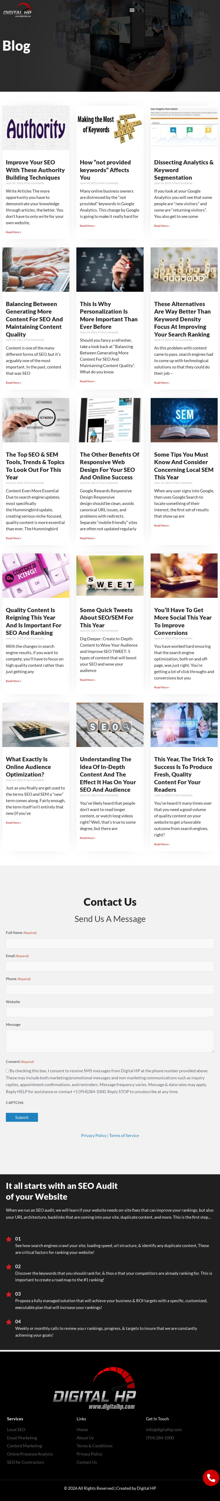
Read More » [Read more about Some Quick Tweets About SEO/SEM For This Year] (87, 680)
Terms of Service (124, 1135)
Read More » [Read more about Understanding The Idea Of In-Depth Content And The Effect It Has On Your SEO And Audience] (87, 838)
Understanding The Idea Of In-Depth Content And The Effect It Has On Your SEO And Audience (108, 774)
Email (17, 956)
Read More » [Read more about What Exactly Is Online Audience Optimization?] (13, 822)
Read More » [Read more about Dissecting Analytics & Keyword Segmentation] (162, 225)
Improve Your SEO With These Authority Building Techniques (35, 170)
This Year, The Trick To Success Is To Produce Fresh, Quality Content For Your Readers (183, 774)
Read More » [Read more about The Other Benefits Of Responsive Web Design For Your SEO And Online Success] (87, 538)
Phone (18, 979)
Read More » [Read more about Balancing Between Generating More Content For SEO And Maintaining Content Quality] (13, 382)
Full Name (21, 932)
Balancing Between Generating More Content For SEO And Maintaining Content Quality (34, 319)
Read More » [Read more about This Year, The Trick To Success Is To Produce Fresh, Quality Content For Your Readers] (162, 844)
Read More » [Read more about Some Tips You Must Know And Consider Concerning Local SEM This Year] (162, 525)
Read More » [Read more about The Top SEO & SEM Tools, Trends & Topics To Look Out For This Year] (13, 538)
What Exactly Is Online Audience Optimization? (28, 766)
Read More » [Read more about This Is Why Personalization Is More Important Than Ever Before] (87, 381)
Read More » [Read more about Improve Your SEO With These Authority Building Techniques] (13, 232)
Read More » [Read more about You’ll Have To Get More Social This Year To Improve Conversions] (162, 687)
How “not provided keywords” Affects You (105, 170)
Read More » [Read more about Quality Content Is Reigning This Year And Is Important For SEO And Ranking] (13, 681)
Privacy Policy (94, 1135)
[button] (132, 10)
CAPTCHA (14, 1102)
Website (13, 1001)
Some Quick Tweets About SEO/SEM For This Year (107, 617)
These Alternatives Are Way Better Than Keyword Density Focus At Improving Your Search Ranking (182, 319)
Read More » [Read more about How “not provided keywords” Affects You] (87, 225)
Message (13, 1024)
